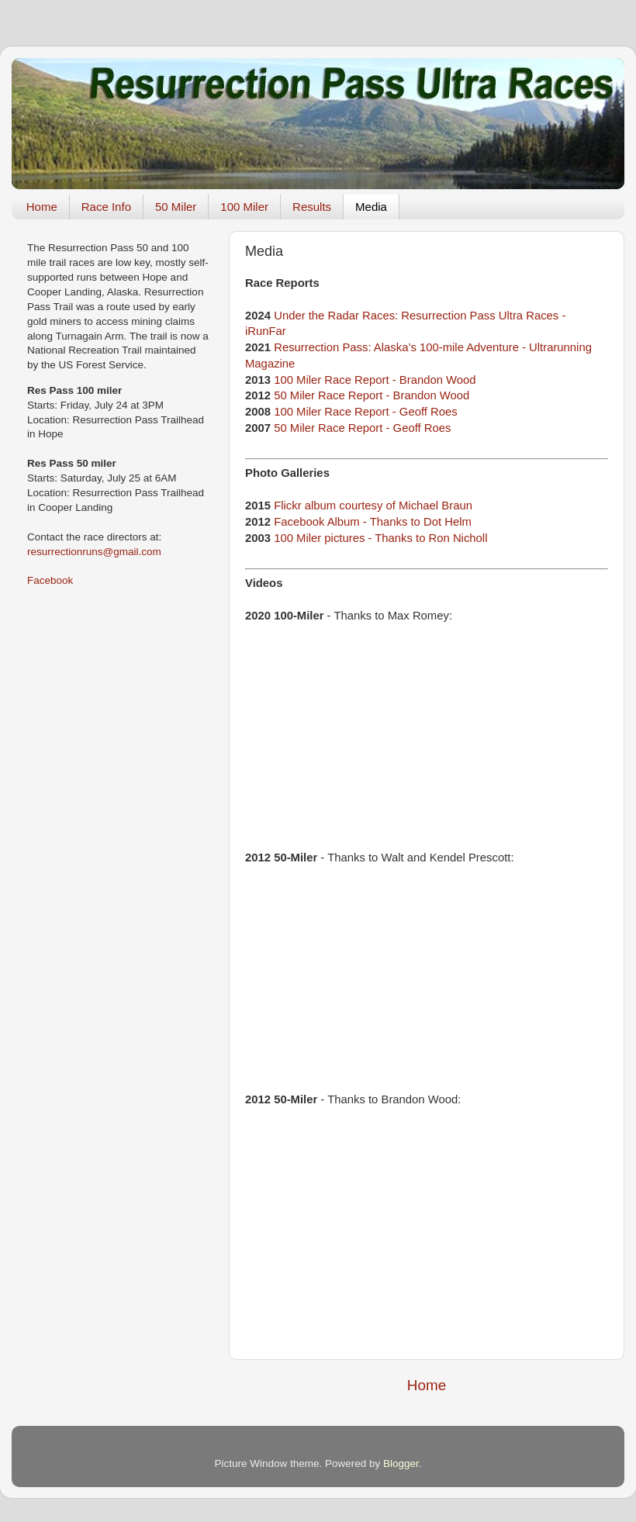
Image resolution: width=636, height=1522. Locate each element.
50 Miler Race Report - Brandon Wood (371, 395)
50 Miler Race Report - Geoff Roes (362, 428)
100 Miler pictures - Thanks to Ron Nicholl (380, 538)
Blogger (401, 1463)
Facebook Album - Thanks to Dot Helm (373, 522)
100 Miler (244, 206)
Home (41, 206)
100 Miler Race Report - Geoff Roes (366, 412)
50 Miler (175, 206)
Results (311, 206)
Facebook (50, 580)
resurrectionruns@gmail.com (94, 551)
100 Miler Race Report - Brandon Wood (374, 380)
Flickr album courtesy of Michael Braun (373, 505)
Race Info (106, 206)
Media (371, 206)
